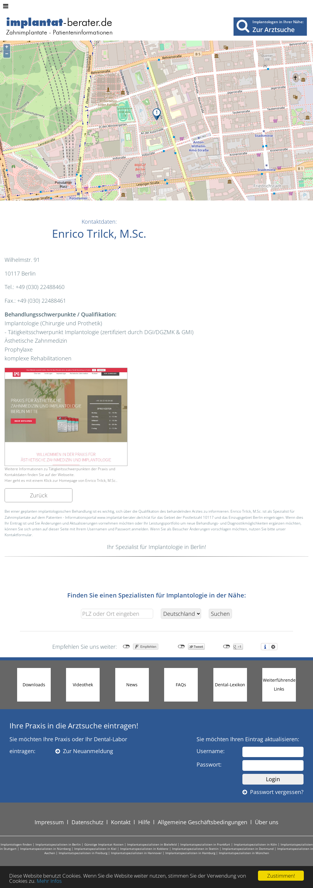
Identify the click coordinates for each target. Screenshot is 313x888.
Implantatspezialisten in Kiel (95, 848)
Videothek (83, 685)
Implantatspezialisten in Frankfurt (205, 844)
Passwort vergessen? (273, 792)
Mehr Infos (49, 880)
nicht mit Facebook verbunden (126, 646)
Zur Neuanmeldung (84, 751)
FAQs (181, 685)
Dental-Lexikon (230, 685)
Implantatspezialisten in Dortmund (248, 848)
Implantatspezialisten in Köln (255, 844)
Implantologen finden (16, 844)
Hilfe (144, 822)
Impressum (49, 822)
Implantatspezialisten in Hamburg (190, 853)
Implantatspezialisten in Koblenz (144, 848)
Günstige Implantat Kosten (103, 844)
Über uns (266, 822)
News (132, 685)
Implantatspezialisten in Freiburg (83, 853)
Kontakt (121, 822)
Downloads (34, 685)
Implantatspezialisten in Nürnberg (45, 848)
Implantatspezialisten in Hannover (136, 853)
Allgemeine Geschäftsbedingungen (202, 822)
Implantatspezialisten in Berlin (58, 844)
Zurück (38, 495)
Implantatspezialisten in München (244, 853)
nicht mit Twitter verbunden (181, 646)
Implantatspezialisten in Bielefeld (152, 844)
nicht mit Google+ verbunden (226, 646)
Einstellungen (273, 646)
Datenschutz (87, 822)
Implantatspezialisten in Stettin (195, 848)
